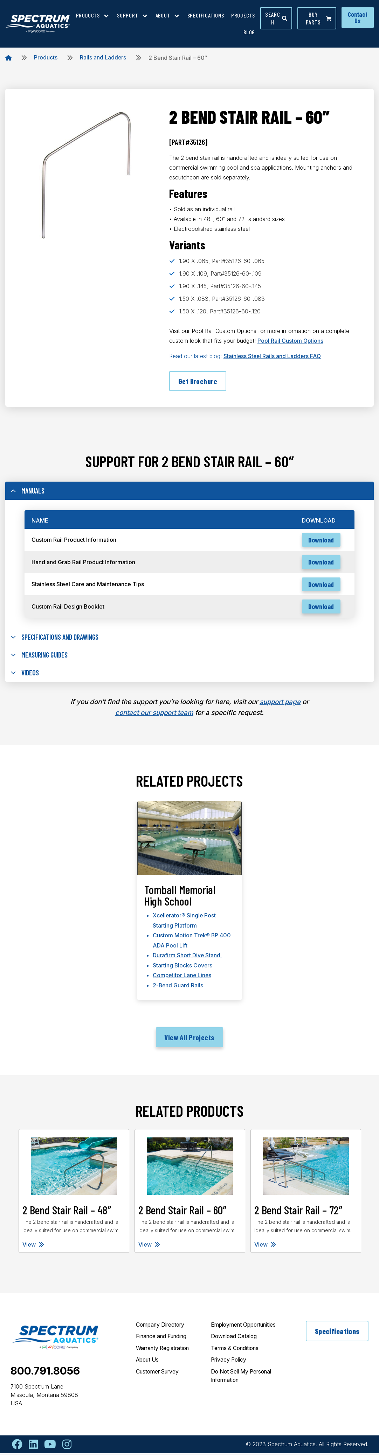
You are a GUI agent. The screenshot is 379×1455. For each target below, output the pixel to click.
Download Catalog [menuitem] (235, 1346)
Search (276, 18)
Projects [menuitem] (243, 15)
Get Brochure (198, 380)
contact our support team (154, 715)
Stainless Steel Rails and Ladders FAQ (273, 356)
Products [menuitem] (88, 15)
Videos (25, 675)
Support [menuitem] (127, 15)
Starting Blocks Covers (183, 967)
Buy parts (318, 18)
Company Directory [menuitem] (162, 1326)
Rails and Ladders (103, 57)
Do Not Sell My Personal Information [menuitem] (244, 1386)
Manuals (28, 491)
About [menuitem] (163, 15)
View (33, 1246)
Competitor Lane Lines (183, 976)
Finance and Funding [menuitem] (163, 1338)
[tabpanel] (189, 907)
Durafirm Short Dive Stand (187, 957)
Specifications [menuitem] (205, 15)
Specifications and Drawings (57, 638)
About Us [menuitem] (148, 1362)
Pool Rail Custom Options (290, 340)
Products (45, 57)
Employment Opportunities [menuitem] (229, 1331)
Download (320, 541)
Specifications (337, 1332)
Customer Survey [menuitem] (159, 1374)
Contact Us (357, 17)
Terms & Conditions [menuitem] (236, 1358)
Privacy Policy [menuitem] (230, 1370)
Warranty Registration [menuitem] (165, 1350)
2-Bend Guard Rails (178, 986)
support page (280, 705)
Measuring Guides (40, 657)
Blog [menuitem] (249, 32)
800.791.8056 (45, 1372)
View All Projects (189, 1038)
